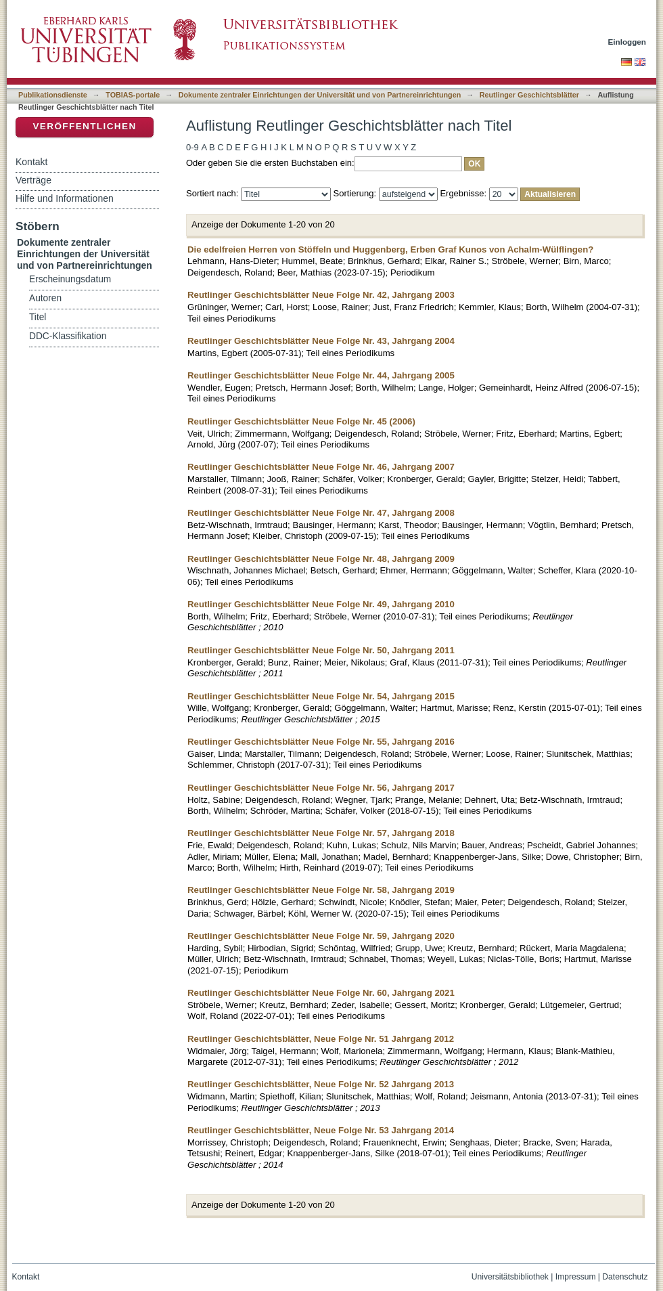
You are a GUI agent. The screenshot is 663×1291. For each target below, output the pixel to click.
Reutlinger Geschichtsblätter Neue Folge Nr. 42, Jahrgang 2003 (321, 295)
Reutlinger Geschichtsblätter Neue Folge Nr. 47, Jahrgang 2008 (321, 513)
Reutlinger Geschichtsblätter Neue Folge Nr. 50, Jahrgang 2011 (321, 650)
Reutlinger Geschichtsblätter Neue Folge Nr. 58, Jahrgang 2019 (321, 890)
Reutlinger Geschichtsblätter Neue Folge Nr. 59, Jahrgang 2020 (321, 936)
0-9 (192, 147)
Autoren (45, 298)
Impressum (575, 1277)
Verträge (33, 180)
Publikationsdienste (52, 95)
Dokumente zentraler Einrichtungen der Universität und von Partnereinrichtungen (320, 95)
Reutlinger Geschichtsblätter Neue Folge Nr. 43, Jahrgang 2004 (321, 341)
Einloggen (627, 41)
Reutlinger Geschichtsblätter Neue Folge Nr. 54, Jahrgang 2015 (321, 696)
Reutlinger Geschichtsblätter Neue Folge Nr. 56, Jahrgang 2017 (321, 788)
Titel (37, 317)
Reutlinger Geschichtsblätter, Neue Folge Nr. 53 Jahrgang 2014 (320, 1130)
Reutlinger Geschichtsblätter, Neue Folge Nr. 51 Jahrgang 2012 (320, 1039)
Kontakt (31, 161)
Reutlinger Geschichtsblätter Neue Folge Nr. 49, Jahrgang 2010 (321, 604)
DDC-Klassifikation (67, 336)
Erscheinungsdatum (70, 279)
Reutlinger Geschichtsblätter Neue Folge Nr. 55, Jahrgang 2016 (321, 742)
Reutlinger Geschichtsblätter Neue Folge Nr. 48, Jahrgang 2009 (321, 559)
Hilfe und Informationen (65, 198)
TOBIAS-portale (133, 95)
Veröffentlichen (84, 126)
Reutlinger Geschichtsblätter (529, 95)
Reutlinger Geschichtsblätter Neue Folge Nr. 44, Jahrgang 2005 (321, 375)
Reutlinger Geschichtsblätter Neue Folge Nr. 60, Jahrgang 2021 (321, 993)
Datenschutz (624, 1277)
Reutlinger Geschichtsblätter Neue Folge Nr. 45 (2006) (301, 421)
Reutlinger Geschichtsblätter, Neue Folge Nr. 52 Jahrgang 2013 (320, 1084)
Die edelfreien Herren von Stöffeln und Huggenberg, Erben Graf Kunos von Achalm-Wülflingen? (390, 249)
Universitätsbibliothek (510, 1277)
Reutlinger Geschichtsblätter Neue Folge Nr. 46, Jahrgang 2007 (321, 467)
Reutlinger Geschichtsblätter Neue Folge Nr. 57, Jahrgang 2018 (321, 833)
